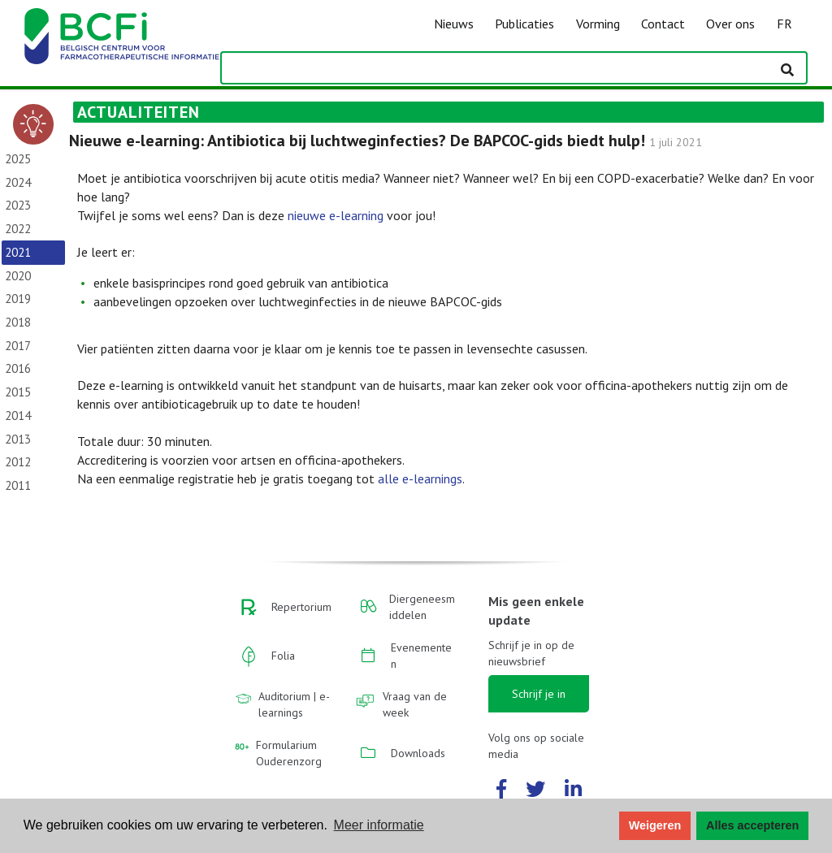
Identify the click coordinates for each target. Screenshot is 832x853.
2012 (18, 462)
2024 (18, 182)
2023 (18, 205)
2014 (18, 415)
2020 (18, 276)
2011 (18, 485)
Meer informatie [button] (379, 825)
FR (784, 23)
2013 (18, 439)
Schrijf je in (539, 693)
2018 (18, 322)
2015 (18, 392)
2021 (18, 252)
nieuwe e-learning (336, 215)
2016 (18, 368)
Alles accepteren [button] (752, 825)
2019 (18, 298)
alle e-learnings (420, 478)
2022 (18, 228)
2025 (18, 159)
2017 (18, 345)
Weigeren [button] (655, 825)
